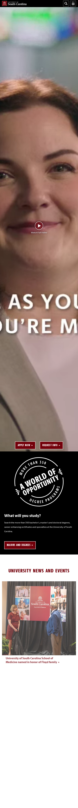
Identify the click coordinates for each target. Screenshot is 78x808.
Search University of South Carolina (66, 3)
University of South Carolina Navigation (73, 3)
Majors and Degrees (19, 545)
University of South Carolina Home (14, 3)
